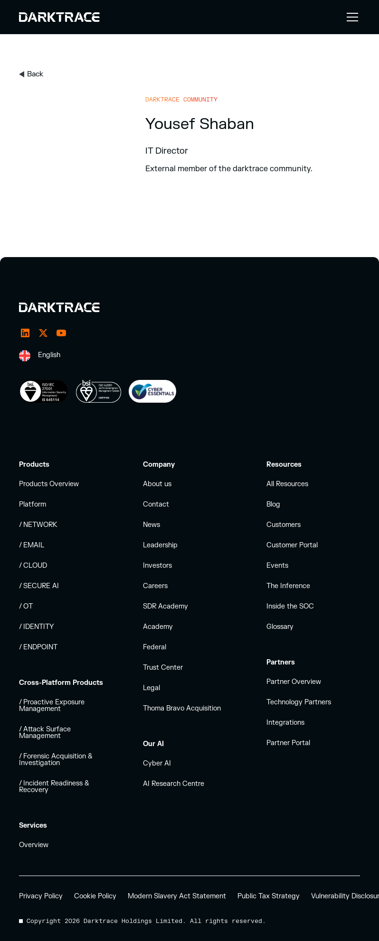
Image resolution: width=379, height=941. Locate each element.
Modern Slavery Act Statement (177, 896)
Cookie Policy (95, 896)
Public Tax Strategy (268, 896)
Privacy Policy (41, 896)
